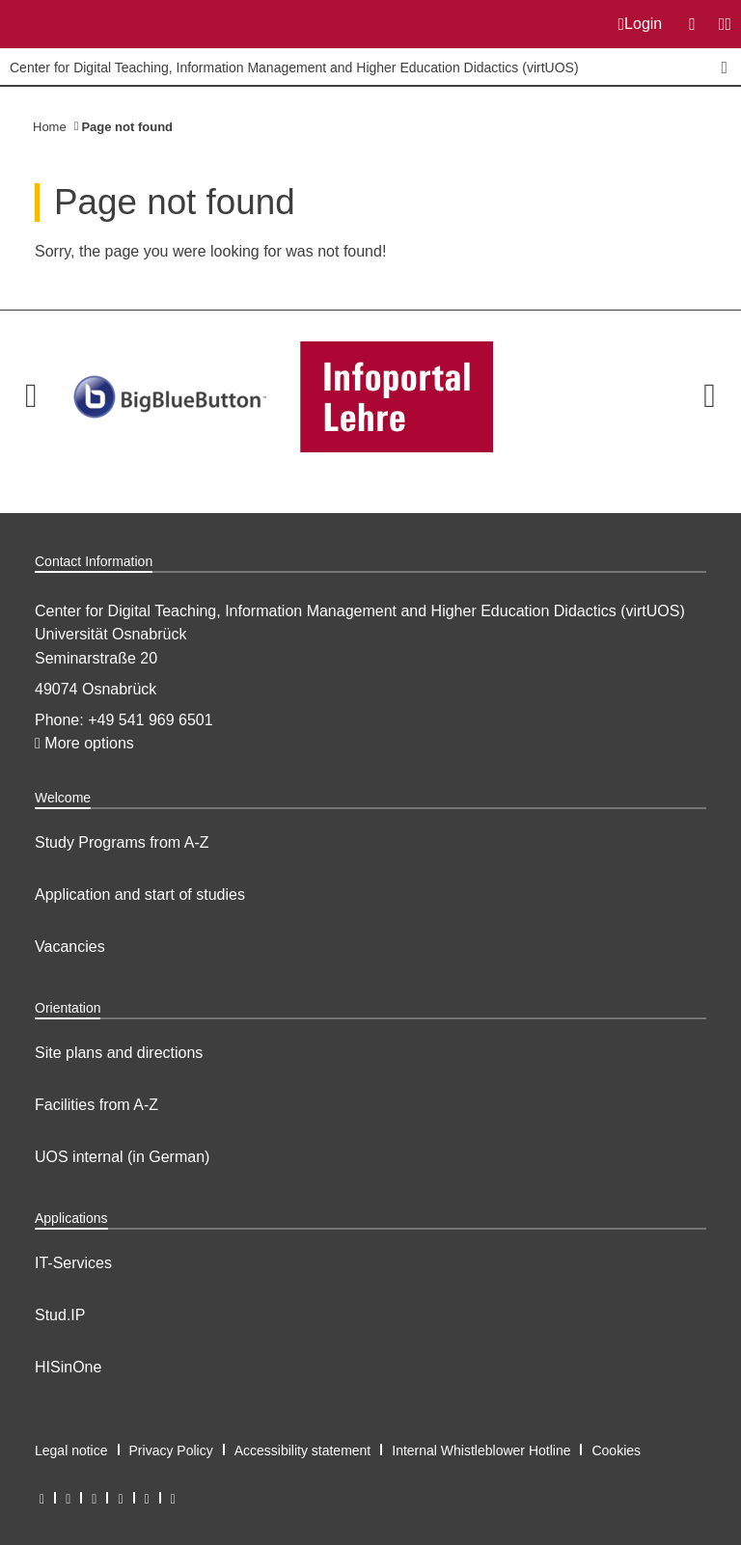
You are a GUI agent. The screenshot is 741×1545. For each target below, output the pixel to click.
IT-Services (73, 1263)
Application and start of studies (140, 894)
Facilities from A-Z (96, 1105)
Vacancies (70, 946)
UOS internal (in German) (122, 1157)
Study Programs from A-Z (122, 842)
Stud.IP (60, 1315)
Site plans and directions (119, 1052)
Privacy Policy (171, 1450)
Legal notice (71, 1450)
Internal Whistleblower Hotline (481, 1450)
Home (50, 127)
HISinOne (68, 1367)
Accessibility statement (302, 1450)
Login (640, 24)
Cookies (616, 1450)
